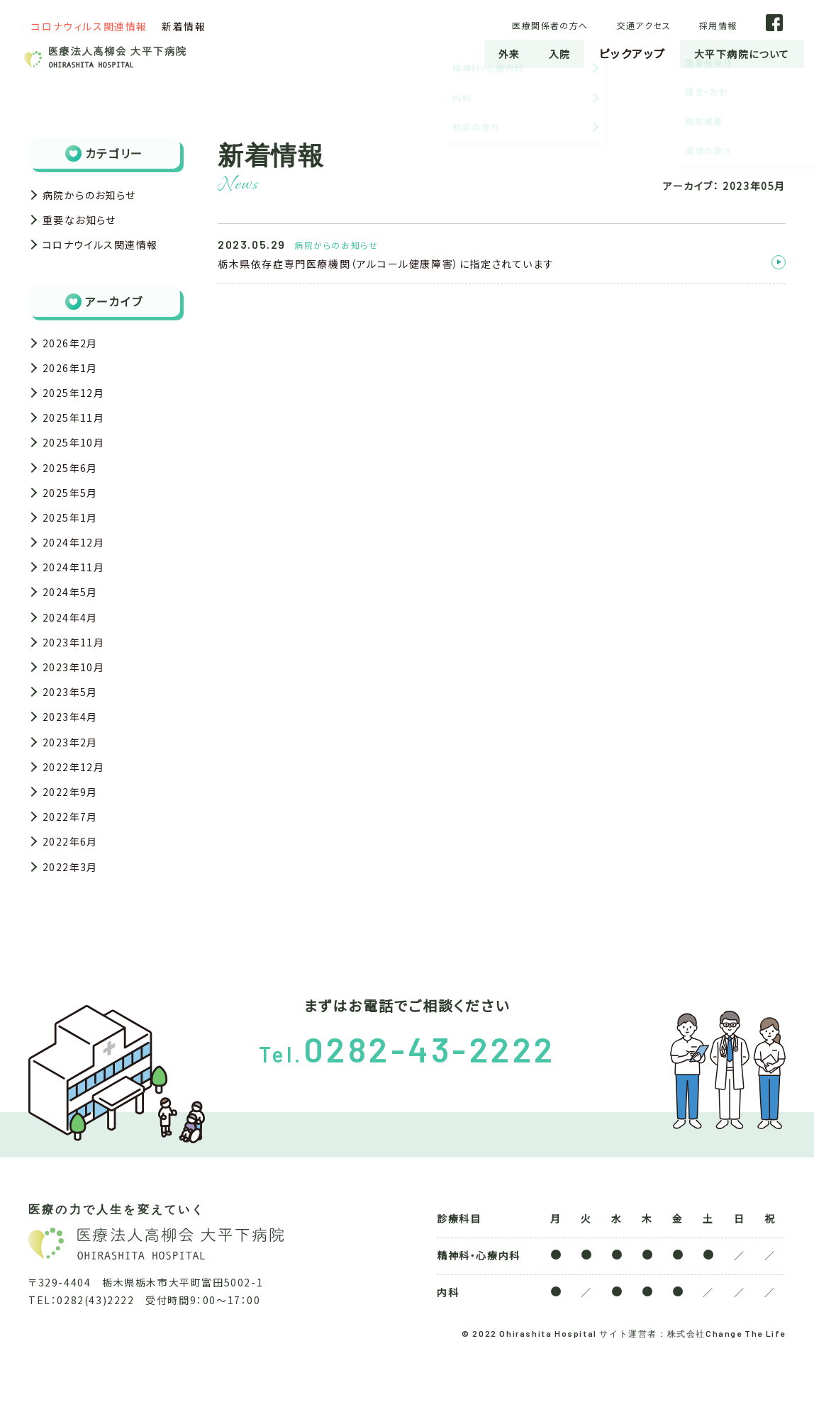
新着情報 (184, 26)
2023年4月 (74, 764)
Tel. (407, 1118)
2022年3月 (74, 929)
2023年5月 (74, 737)
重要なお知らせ (85, 223)
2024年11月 (78, 599)
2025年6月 (74, 489)
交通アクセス (669, 25)
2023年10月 (78, 709)
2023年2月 (74, 791)
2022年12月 (78, 819)
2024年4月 (74, 654)
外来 (490, 53)
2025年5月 (74, 516)
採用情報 (736, 25)
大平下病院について (734, 53)
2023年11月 (78, 681)
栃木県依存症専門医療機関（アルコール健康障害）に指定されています (386, 264)
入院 (543, 53)
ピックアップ (618, 53)
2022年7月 (74, 874)
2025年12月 (78, 406)
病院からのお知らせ (96, 196)
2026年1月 (74, 379)
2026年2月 (74, 351)
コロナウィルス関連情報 (89, 26)
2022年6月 (74, 901)
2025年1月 (74, 544)
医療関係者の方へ (579, 25)
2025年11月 (78, 434)
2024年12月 (78, 571)
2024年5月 (74, 626)
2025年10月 (78, 462)
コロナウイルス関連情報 (108, 251)
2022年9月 (74, 847)
